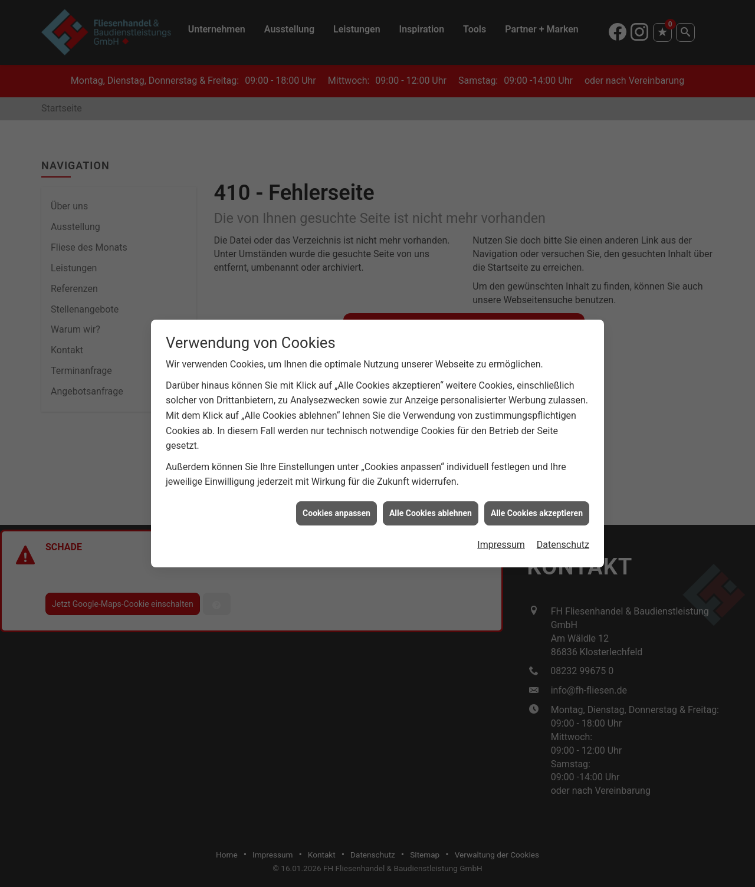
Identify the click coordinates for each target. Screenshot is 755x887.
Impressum (501, 538)
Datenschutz (563, 538)
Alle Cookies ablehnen (430, 507)
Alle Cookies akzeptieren (537, 507)
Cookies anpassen (336, 507)
